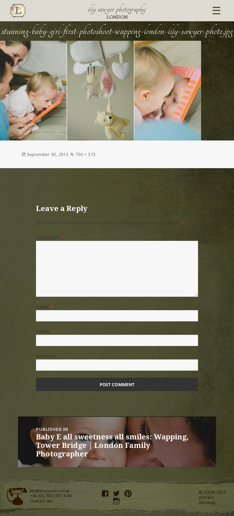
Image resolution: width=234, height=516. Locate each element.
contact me (41, 501)
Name (44, 307)
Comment (49, 238)
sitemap (207, 502)
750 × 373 (85, 154)
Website (45, 356)
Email (45, 331)
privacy (206, 497)
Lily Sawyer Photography (117, 9)
